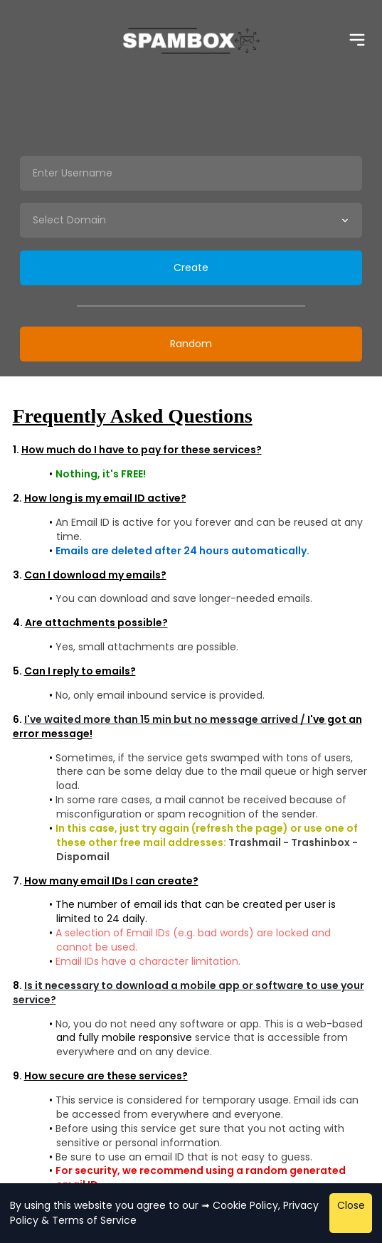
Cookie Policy (245, 1205)
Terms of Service (94, 1220)
